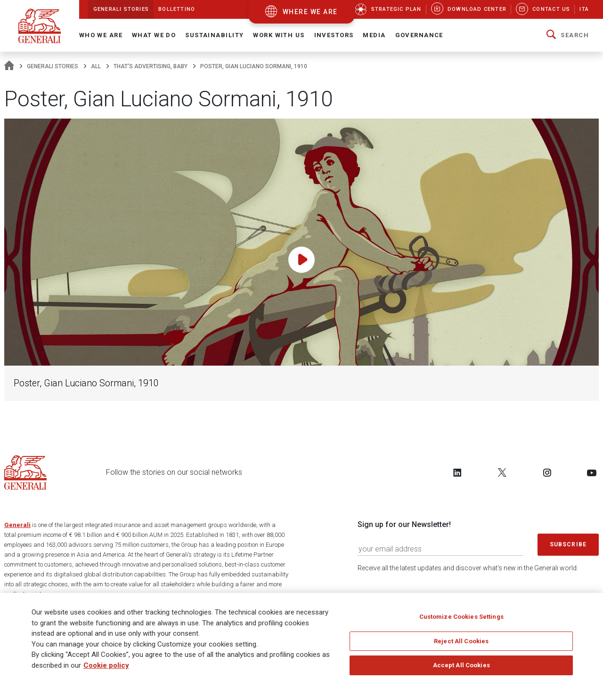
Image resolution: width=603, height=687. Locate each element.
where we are (310, 12)
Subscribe (568, 544)
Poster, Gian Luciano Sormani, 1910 (86, 383)
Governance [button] (419, 35)
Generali (17, 524)
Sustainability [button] (214, 35)
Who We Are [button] (100, 35)
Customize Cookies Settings (461, 619)
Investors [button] (334, 35)
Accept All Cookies (461, 668)
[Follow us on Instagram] (547, 472)
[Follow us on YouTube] (592, 472)
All (96, 66)
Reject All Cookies (461, 644)
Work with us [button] (278, 35)
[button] (567, 35)
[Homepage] (9, 66)
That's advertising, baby (150, 66)
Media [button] (374, 35)
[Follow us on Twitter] (502, 472)
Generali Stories (52, 66)
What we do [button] (154, 35)
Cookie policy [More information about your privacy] (106, 668)
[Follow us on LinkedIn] (457, 472)
